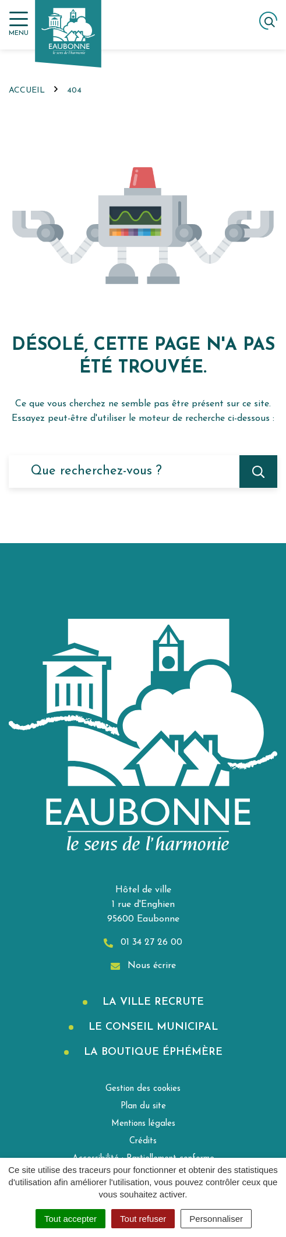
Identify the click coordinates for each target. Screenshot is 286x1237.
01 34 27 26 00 (143, 943)
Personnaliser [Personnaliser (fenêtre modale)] (216, 1219)
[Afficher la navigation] (19, 24)
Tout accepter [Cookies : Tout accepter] (70, 1219)
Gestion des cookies (143, 1088)
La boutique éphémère (151, 1052)
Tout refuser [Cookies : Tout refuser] (143, 1219)
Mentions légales (143, 1123)
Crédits (143, 1141)
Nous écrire (143, 966)
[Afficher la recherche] (268, 21)
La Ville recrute (151, 1002)
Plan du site (143, 1106)
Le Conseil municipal (151, 1027)
